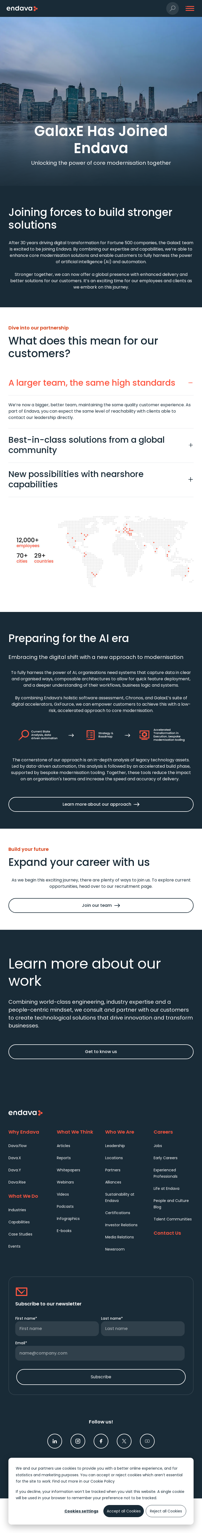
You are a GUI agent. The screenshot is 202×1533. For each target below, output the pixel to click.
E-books (64, 1230)
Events (14, 1246)
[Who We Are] (125, 1132)
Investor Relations (121, 1225)
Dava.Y (14, 1170)
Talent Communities (173, 1219)
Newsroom (115, 1249)
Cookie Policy (102, 1481)
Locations (114, 1158)
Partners (112, 1170)
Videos (63, 1194)
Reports (64, 1158)
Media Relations (119, 1237)
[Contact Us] (174, 1233)
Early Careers (166, 1158)
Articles (63, 1145)
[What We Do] (28, 1196)
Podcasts (65, 1206)
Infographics (68, 1218)
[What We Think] (77, 1132)
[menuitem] (28, 1146)
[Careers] (174, 1132)
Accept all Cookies (124, 1511)
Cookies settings (81, 1511)
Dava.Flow (17, 1145)
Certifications (117, 1212)
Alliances (113, 1182)
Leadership (115, 1145)
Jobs (158, 1145)
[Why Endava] (28, 1132)
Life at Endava (166, 1188)
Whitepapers (68, 1170)
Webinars (65, 1182)
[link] (54, 1441)
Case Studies (20, 1234)
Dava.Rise (17, 1182)
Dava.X (14, 1158)
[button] (172, 8)
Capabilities (19, 1222)
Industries (17, 1210)
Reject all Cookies (166, 1511)
